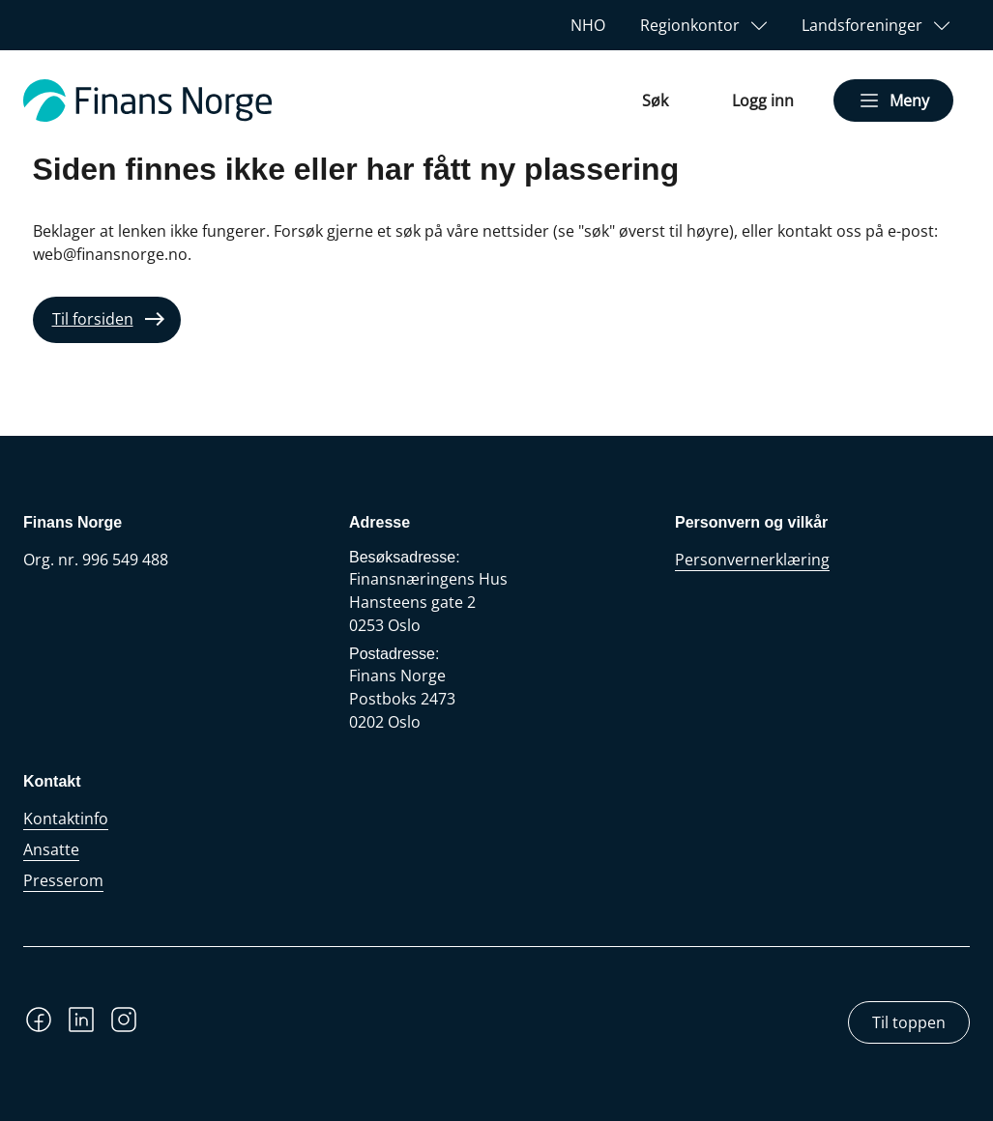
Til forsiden (92, 319)
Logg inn (763, 100)
